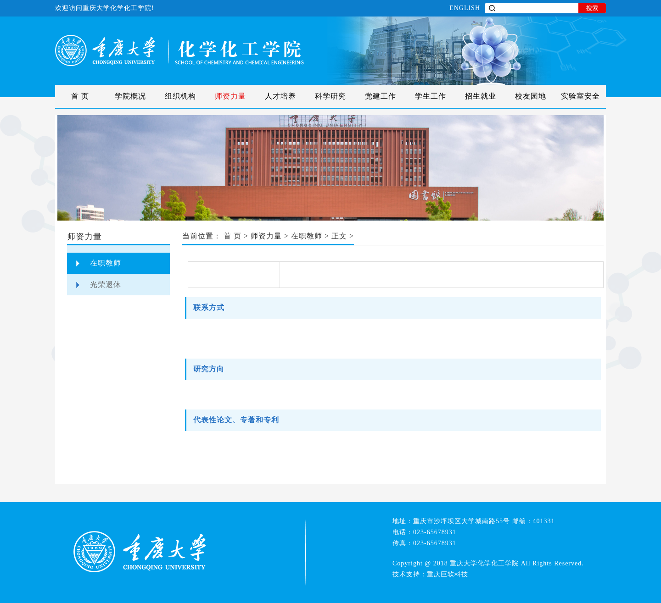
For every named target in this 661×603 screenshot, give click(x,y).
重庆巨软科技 (447, 574)
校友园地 (530, 96)
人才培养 (280, 96)
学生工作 (430, 96)
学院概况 (130, 96)
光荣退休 (105, 284)
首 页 (80, 96)
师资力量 (230, 96)
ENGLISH (464, 8)
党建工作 (380, 96)
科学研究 (330, 96)
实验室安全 (580, 96)
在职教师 (105, 263)
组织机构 (180, 96)
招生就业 (480, 96)
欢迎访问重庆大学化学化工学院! (104, 8)
